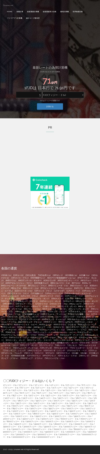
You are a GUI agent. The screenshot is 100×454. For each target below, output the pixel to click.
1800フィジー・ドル (41, 414)
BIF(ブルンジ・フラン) (37, 286)
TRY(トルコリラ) (61, 348)
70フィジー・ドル (61, 393)
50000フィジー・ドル (21, 429)
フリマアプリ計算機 (14, 18)
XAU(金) (83, 353)
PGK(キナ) (27, 332)
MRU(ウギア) (6, 325)
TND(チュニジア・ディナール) (25, 348)
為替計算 (19, 12)
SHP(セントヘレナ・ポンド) (86, 340)
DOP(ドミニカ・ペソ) (74, 296)
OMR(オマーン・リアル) (76, 330)
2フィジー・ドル (26, 385)
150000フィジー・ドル (54, 432)
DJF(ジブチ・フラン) (29, 296)
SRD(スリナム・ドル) (46, 343)
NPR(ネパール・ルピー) (28, 330)
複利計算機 (64, 12)
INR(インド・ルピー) (86, 306)
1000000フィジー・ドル (70, 434)
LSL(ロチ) (86, 317)
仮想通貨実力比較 (49, 12)
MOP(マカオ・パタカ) (84, 322)
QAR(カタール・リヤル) (26, 335)
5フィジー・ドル (73, 385)
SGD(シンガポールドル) (63, 340)
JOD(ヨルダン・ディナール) (26, 312)
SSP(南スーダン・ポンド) (67, 343)
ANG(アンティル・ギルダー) (29, 280)
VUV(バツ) (39, 353)
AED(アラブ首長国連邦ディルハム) (61, 278)
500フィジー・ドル (78, 403)
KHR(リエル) (93, 312)
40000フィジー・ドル (73, 427)
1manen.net (8, 5)
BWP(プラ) (78, 288)
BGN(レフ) (86, 283)
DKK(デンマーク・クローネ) (51, 296)
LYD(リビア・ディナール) (29, 319)
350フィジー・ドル (24, 403)
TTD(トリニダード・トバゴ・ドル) (84, 348)
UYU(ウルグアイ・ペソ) (76, 350)
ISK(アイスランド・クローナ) (54, 309)
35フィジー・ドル (53, 390)
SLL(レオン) (7, 343)
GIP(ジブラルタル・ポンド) (87, 301)
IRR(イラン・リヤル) (32, 309)
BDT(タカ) (76, 283)
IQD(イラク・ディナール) (11, 309)
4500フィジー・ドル (31, 419)
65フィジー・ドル (44, 393)
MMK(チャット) (50, 322)
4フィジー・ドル (57, 385)
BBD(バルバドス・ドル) (60, 283)
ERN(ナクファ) (57, 299)
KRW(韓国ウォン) (38, 278)
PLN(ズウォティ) (84, 332)
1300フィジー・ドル (40, 411)
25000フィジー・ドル (12, 427)
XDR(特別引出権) (18, 356)
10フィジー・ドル (59, 388)
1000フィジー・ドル (75, 408)
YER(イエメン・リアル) (67, 356)
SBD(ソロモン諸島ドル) (67, 337)
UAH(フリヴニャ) (35, 350)
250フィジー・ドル (80, 401)
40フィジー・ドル (70, 390)
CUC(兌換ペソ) (37, 293)
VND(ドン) (28, 353)
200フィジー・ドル (62, 401)
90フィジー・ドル (36, 395)
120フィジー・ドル (12, 398)
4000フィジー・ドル (11, 419)
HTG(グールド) (7, 306)
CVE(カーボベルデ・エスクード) (78, 293)
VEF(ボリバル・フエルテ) (11, 353)
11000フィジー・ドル (75, 421)
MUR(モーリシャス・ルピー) (25, 325)
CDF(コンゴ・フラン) (43, 291)
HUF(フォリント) (22, 306)
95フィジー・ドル (53, 395)
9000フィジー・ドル (35, 421)
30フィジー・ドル (36, 390)
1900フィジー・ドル (60, 414)
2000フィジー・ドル (80, 414)
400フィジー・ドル (42, 403)
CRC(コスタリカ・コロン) (18, 293)
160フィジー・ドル (84, 398)
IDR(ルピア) (36, 306)
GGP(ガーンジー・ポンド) (50, 301)
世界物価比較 (78, 12)
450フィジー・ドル (60, 403)
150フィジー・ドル (66, 398)
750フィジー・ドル (75, 406)
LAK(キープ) (12, 317)
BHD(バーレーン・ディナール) (13, 286)
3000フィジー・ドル (63, 416)
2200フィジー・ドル (24, 416)
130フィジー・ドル (30, 398)
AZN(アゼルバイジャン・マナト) (19, 283)
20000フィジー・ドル (84, 424)
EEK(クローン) (22, 299)
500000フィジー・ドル (47, 434)
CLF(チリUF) (59, 291)
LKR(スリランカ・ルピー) (50, 317)
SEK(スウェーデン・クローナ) (39, 340)
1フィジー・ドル (10, 385)
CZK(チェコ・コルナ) (10, 296)
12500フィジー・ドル (23, 424)
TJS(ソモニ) (72, 345)
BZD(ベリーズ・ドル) (23, 291)
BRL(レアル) (16, 288)
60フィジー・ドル (27, 393)
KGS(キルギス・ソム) (77, 312)
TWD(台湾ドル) (44, 275)
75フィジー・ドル (78, 393)
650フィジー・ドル (39, 406)
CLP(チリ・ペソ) (73, 291)
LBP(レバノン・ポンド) (28, 317)
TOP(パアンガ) (46, 348)
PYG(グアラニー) (8, 335)
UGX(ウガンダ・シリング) (54, 350)
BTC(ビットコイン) (48, 288)
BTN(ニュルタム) (65, 288)
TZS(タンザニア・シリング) (14, 350)
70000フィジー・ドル (63, 429)
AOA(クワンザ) (49, 280)
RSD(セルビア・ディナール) (71, 335)
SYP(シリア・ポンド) (28, 345)
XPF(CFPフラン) (49, 356)
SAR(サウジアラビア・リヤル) (43, 337)
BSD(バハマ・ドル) (31, 288)
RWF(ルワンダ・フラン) (19, 337)
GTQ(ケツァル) (41, 304)
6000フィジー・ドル (69, 419)
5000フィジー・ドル (50, 419)
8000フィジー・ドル (15, 421)
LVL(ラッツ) (12, 319)
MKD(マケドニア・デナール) (30, 322)
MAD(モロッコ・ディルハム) (53, 319)
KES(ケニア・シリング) (57, 312)
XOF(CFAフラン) (33, 356)
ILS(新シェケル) (49, 306)
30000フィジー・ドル (32, 427)
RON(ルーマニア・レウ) (48, 335)
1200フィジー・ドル (20, 411)
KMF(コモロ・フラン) (11, 314)
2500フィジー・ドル (43, 416)
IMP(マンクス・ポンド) (67, 306)
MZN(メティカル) (24, 327)
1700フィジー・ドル (22, 414)
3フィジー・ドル (41, 385)
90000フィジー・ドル (12, 432)
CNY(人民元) (31, 275)
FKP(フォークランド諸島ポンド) (14, 301)
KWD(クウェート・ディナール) (53, 314)
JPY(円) (43, 312)
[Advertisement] (50, 43)
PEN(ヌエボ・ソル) (13, 332)
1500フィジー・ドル (78, 411)
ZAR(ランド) (84, 356)
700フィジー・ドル (57, 406)
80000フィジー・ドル (83, 429)
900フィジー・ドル (39, 408)
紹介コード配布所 (33, 18)
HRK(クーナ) (89, 304)
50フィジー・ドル (10, 393)
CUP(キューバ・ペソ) (54, 293)
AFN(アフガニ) (83, 278)
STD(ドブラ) (85, 343)
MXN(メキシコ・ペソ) (87, 325)
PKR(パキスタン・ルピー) (65, 332)
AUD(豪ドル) (84, 275)
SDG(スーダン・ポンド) (15, 340)
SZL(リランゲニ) (46, 345)
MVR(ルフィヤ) (45, 325)
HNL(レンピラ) (76, 304)
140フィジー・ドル (48, 398)
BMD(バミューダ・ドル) (58, 286)
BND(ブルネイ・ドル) (79, 286)
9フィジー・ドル (43, 388)
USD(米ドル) (6, 275)
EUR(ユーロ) (18, 275)
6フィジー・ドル (89, 385)
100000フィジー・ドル (33, 432)
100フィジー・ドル (71, 395)
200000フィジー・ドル (76, 432)
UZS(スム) (93, 350)
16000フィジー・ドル (63, 424)
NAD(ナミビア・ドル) (42, 327)
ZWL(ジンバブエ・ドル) (54, 358)
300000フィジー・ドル (26, 434)
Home (9, 12)
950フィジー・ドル (57, 408)
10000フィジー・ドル (55, 421)
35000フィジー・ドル (53, 427)
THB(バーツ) (60, 345)
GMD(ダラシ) (8, 304)
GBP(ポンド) (58, 275)
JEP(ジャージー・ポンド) (78, 309)
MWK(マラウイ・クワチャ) (65, 325)
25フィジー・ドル (19, 390)
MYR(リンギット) (8, 327)
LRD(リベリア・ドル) (72, 317)
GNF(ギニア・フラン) (24, 304)
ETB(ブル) (69, 299)
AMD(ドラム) (11, 280)
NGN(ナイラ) (58, 327)
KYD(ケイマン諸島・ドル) (78, 314)
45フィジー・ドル (87, 390)
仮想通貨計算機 (33, 12)
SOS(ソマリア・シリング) (24, 343)
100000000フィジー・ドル (23, 437)
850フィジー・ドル (20, 408)
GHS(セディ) (68, 301)
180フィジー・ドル (26, 401)
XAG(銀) (75, 353)
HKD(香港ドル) (71, 275)
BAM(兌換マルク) (41, 283)
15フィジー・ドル (76, 388)
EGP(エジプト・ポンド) (39, 299)
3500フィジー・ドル (82, 416)
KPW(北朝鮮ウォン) (30, 314)
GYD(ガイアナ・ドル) (58, 304)
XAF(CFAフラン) (63, 353)
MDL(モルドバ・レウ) (76, 319)
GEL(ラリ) (33, 301)
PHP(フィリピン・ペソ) (42, 332)
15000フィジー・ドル (43, 424)
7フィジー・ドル (11, 388)
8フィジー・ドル (27, 388)
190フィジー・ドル (44, 401)
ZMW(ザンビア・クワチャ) (31, 358)
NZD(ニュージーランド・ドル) (52, 330)
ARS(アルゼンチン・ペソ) (68, 280)
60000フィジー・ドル (42, 429)
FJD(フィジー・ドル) (84, 299)
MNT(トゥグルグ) (65, 322)
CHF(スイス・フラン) (20, 278)
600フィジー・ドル (20, 406)
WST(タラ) (49, 353)
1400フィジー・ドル (59, 411)
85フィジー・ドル (19, 395)
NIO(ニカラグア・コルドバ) (77, 327)
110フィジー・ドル (89, 395)
